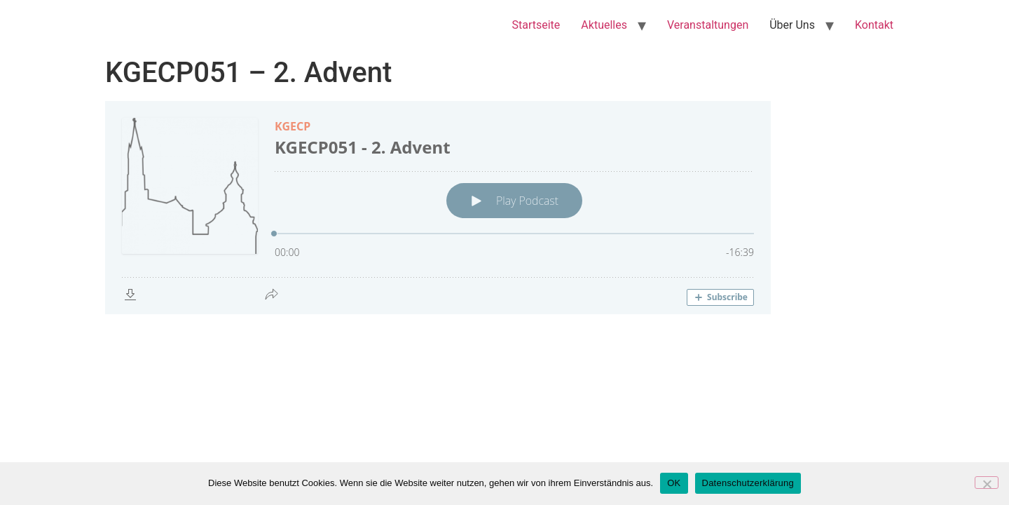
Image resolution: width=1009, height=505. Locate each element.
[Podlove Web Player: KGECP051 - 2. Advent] (504, 207)
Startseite (536, 25)
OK (673, 483)
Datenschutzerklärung (748, 483)
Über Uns (792, 25)
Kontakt (874, 25)
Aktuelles (604, 25)
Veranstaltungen (707, 25)
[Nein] (986, 482)
